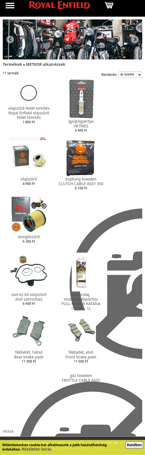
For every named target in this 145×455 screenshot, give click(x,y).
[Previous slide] (10, 39)
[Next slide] (135, 39)
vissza (8, 431)
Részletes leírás (37, 449)
